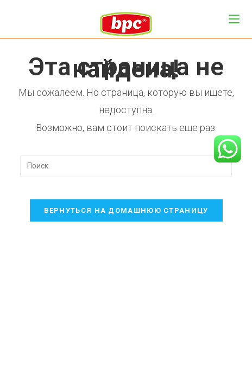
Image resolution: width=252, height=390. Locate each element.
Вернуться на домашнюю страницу (126, 210)
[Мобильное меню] (234, 19)
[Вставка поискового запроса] (126, 166)
